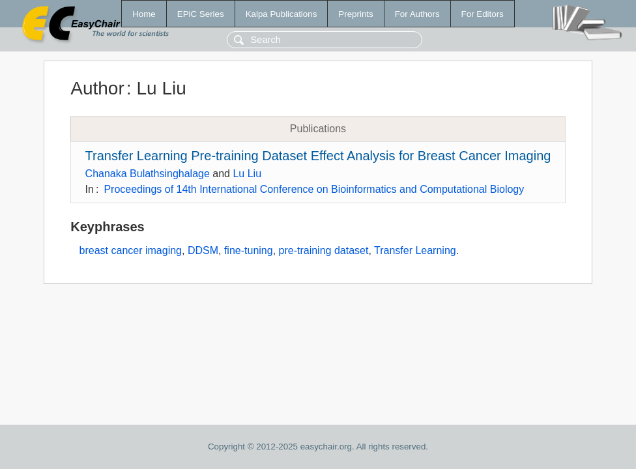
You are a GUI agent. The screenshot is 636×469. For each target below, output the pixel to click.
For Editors (482, 14)
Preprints (355, 14)
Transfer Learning (415, 250)
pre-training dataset (324, 250)
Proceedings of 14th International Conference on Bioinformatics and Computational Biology (314, 189)
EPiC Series (200, 14)
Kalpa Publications (281, 14)
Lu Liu (247, 173)
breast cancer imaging (131, 250)
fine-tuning (248, 250)
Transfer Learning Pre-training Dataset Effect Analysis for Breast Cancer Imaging (318, 156)
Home (144, 14)
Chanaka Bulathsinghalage (147, 173)
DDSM (203, 250)
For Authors (417, 14)
